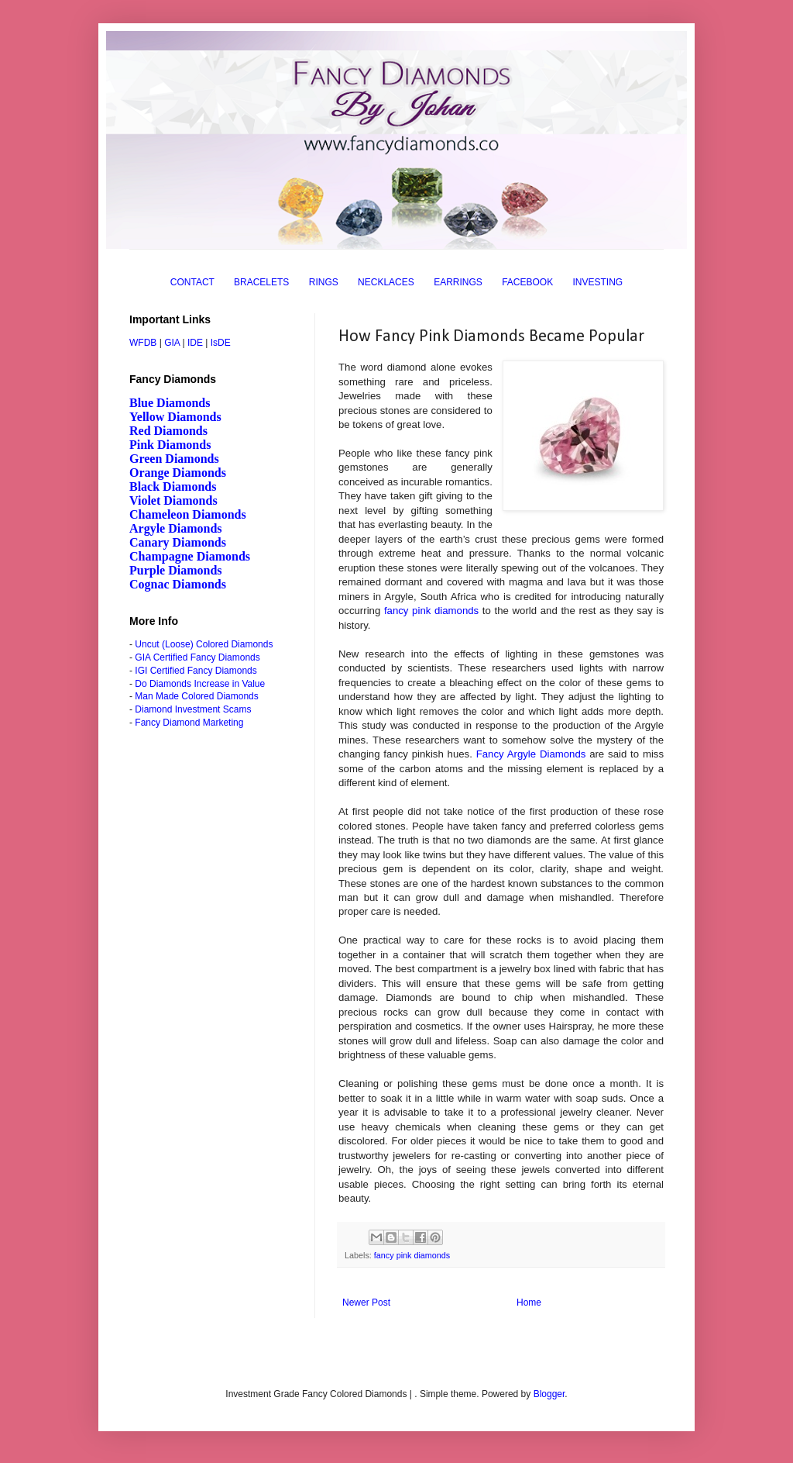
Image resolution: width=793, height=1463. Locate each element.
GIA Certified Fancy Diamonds (197, 657)
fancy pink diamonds (431, 610)
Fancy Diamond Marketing (189, 722)
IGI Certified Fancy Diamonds (195, 670)
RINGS (323, 282)
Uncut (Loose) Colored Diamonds (204, 644)
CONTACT (192, 282)
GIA (172, 342)
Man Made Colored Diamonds (196, 696)
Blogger (549, 1394)
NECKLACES (386, 282)
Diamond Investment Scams (193, 709)
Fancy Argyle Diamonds (531, 754)
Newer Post (366, 1302)
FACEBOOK (527, 282)
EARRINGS (458, 282)
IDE (195, 342)
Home (529, 1302)
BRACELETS (261, 282)
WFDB (142, 342)
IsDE (221, 342)
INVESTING (598, 282)
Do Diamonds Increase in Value (200, 683)
